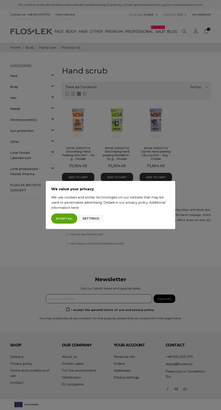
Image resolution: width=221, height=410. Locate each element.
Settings (90, 218)
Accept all (64, 218)
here (75, 208)
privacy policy (137, 202)
